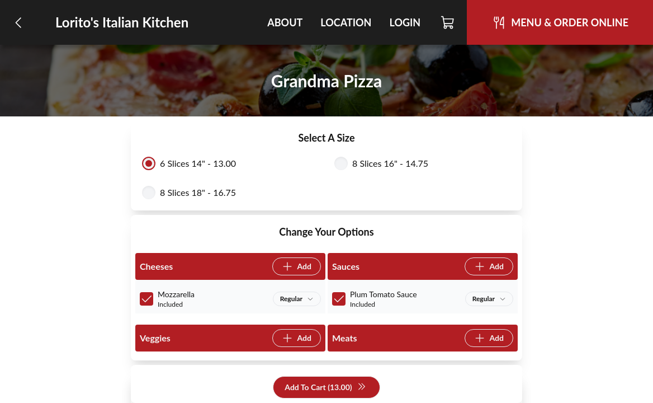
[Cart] (448, 22)
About (284, 22)
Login (404, 22)
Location (345, 22)
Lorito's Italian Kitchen (121, 22)
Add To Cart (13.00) (325, 387)
